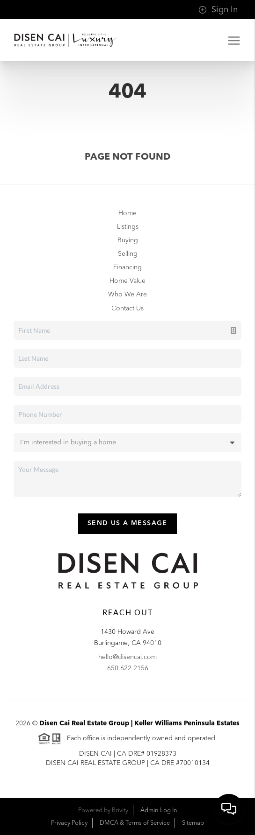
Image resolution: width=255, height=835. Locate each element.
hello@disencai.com (127, 657)
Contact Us (127, 308)
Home (127, 213)
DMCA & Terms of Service (135, 823)
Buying (127, 240)
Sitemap (193, 823)
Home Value (127, 281)
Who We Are (127, 294)
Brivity (120, 810)
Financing (127, 267)
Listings (127, 226)
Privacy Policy (69, 823)
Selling (128, 254)
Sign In (218, 9)
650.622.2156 (127, 668)
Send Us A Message (127, 523)
